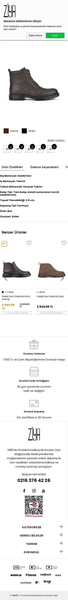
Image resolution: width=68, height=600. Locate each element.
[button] (6, 278)
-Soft (13, 595)
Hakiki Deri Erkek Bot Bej (50, 296)
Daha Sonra (35, 35)
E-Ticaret (23, 595)
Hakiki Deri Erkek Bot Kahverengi (16, 297)
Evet (55, 35)
